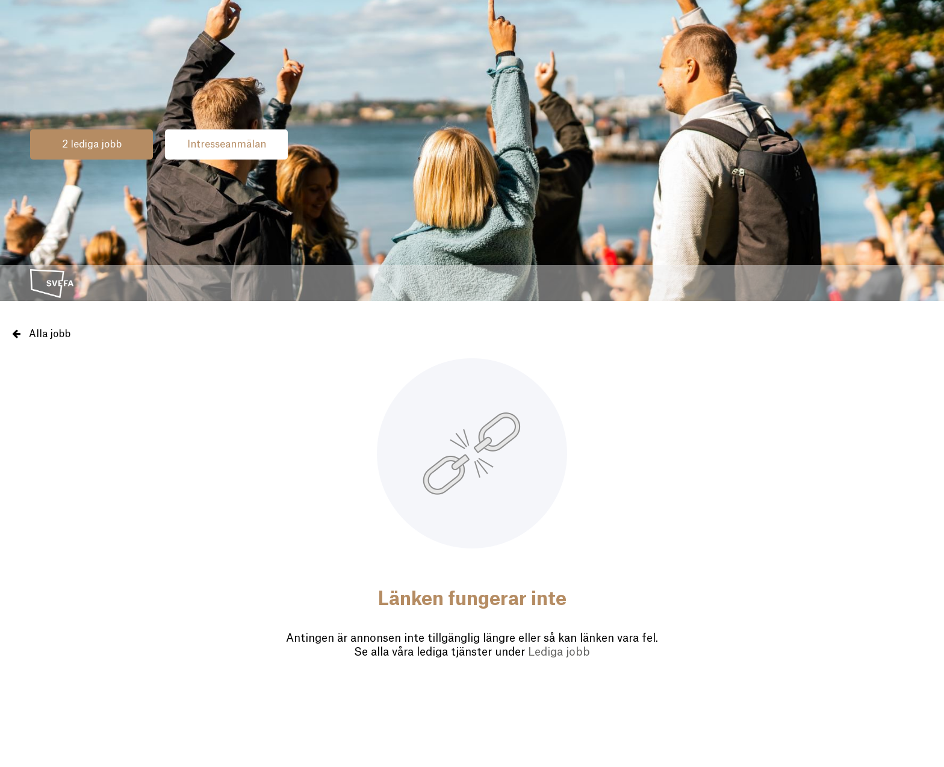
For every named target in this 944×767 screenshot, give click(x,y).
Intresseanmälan (226, 144)
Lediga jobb (559, 652)
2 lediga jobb (92, 144)
